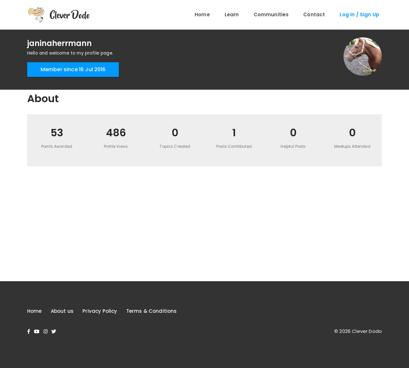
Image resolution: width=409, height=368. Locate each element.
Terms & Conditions (151, 311)
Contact (314, 14)
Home (202, 14)
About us (62, 311)
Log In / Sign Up (359, 14)
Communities (271, 14)
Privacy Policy (99, 311)
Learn (232, 14)
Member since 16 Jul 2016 (73, 69)
